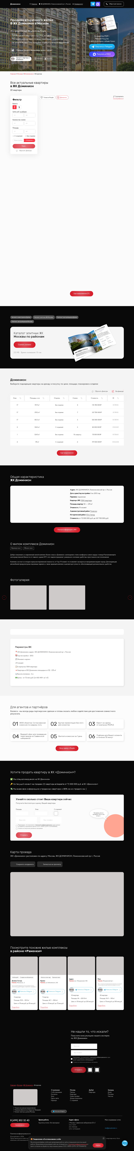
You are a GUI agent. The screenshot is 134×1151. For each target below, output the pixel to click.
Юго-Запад (90, 515)
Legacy (71, 979)
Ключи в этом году (46, 977)
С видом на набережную (26, 977)
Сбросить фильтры (24, 151)
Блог (52, 1096)
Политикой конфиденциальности (78, 1144)
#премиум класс (16, 548)
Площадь (19, 809)
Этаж (36, 809)
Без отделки (31, 136)
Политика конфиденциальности (20, 1134)
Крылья (42, 981)
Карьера (54, 1100)
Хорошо (97, 1145)
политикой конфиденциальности (43, 825)
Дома (109, 1092)
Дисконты (62, 97)
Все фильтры (118, 391)
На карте (38, 59)
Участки (110, 1096)
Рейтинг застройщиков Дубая (67, 317)
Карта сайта (55, 1098)
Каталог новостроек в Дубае (21, 317)
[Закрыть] (103, 1138)
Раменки (33, 4)
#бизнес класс (28, 548)
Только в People (47, 97)
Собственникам (56, 1092)
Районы (72, 1092)
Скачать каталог (25, 345)
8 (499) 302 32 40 (19, 1120)
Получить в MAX (102, 54)
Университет (77, 4)
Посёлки (111, 1094)
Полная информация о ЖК (67, 530)
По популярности (118, 98)
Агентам (48, 58)
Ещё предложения (67, 453)
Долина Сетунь (17, 981)
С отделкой (18, 136)
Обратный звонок (114, 4)
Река (99, 979)
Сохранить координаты (23, 864)
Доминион (98, 116)
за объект (23, 112)
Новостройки (74, 1096)
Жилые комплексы (76, 1098)
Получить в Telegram (102, 47)
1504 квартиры (86, 500)
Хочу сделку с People (67, 748)
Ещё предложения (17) (81, 293)
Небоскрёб (15, 977)
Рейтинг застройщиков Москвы (22, 321)
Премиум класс (56, 977)
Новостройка (18, 140)
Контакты (54, 1094)
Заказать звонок (19, 1125)
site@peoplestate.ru (111, 1128)
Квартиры (73, 1094)
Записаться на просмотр (50, 864)
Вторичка (29, 140)
